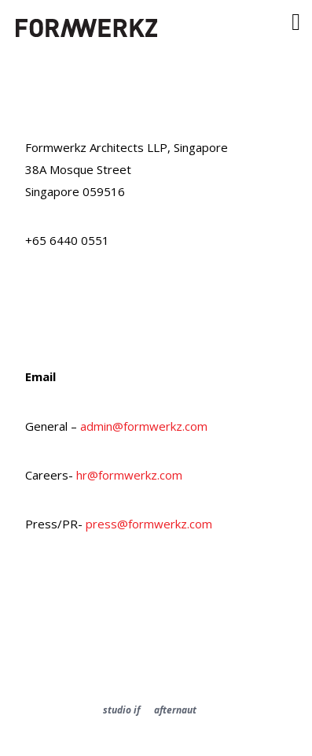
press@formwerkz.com (149, 524)
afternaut (175, 710)
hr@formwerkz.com (129, 475)
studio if (121, 710)
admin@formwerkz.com (143, 426)
